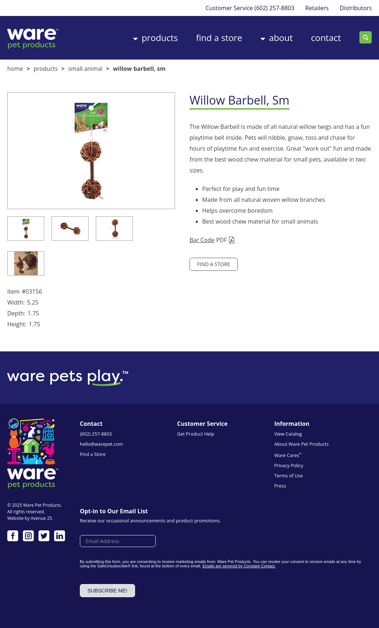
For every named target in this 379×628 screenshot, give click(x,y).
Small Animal (85, 69)
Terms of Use (288, 475)
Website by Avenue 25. (30, 518)
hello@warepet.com (101, 444)
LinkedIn (59, 535)
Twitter (43, 535)
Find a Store (219, 38)
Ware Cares (287, 455)
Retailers (317, 8)
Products (160, 38)
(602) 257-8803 (274, 8)
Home (15, 69)
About (281, 38)
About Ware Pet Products (301, 444)
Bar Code (202, 240)
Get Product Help (195, 434)
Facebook (12, 535)
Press (280, 485)
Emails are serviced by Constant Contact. (239, 566)
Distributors (355, 8)
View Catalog (288, 434)
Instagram (28, 535)
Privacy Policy (288, 465)
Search (365, 37)
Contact (326, 38)
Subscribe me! (107, 591)
